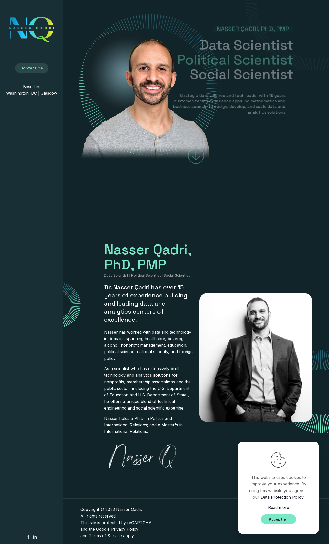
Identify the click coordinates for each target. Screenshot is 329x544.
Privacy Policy (124, 529)
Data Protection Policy (282, 497)
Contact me (31, 68)
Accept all (278, 519)
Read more (278, 507)
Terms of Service (105, 535)
